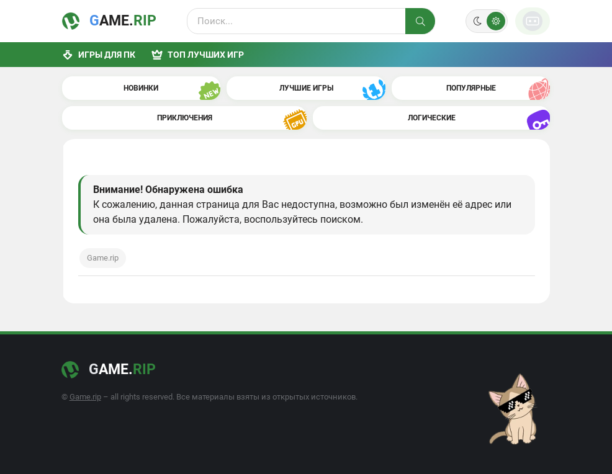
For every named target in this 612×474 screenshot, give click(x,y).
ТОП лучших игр (197, 54)
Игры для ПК (98, 54)
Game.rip (103, 257)
